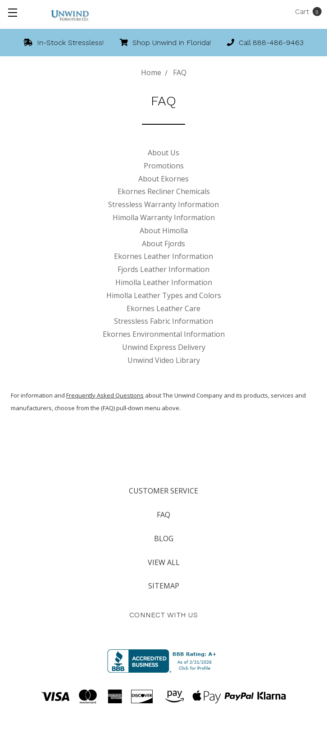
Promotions (164, 166)
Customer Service (163, 491)
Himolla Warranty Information (164, 217)
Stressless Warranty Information (163, 204)
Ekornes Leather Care (163, 308)
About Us (163, 153)
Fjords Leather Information (163, 269)
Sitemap (163, 586)
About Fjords (163, 244)
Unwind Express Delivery (163, 347)
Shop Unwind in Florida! (165, 42)
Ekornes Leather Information (163, 256)
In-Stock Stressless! (63, 42)
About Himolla (164, 230)
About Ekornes (163, 179)
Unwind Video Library (163, 360)
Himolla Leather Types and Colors (163, 295)
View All (164, 562)
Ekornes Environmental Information (164, 334)
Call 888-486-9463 (265, 42)
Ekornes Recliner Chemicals (164, 191)
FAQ (163, 515)
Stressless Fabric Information (163, 321)
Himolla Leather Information (163, 282)
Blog (163, 538)
